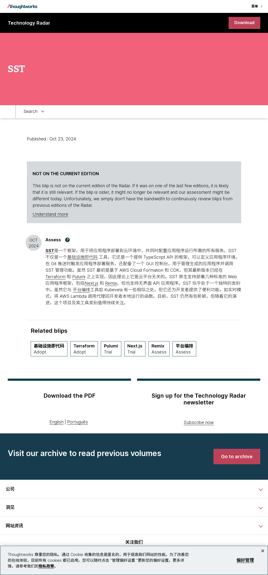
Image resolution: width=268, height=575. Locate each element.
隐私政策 (46, 566)
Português (77, 422)
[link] (243, 23)
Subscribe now (199, 422)
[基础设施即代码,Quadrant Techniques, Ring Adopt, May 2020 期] (49, 349)
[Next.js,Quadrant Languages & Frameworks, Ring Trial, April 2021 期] (134, 349)
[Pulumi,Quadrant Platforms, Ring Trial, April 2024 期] (111, 349)
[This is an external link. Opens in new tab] (49, 250)
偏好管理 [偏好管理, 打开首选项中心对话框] (245, 560)
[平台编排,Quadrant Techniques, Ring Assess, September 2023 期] (184, 349)
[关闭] (262, 551)
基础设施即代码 (82, 257)
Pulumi (78, 276)
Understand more (50, 214)
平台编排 (81, 289)
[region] (134, 560)
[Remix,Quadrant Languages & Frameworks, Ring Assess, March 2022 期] (159, 349)
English (57, 422)
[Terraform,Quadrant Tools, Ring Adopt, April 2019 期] (84, 349)
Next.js (91, 283)
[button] (67, 240)
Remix (111, 283)
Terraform (55, 276)
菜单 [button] (256, 6)
